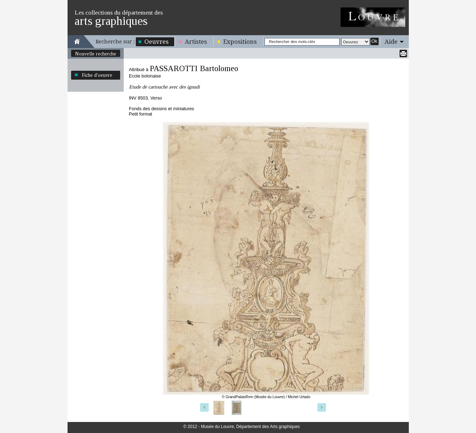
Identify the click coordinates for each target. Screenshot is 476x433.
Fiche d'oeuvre (97, 75)
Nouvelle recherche (95, 54)
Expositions (240, 41)
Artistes (196, 41)
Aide (391, 41)
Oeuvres (156, 41)
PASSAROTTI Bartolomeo (194, 68)
